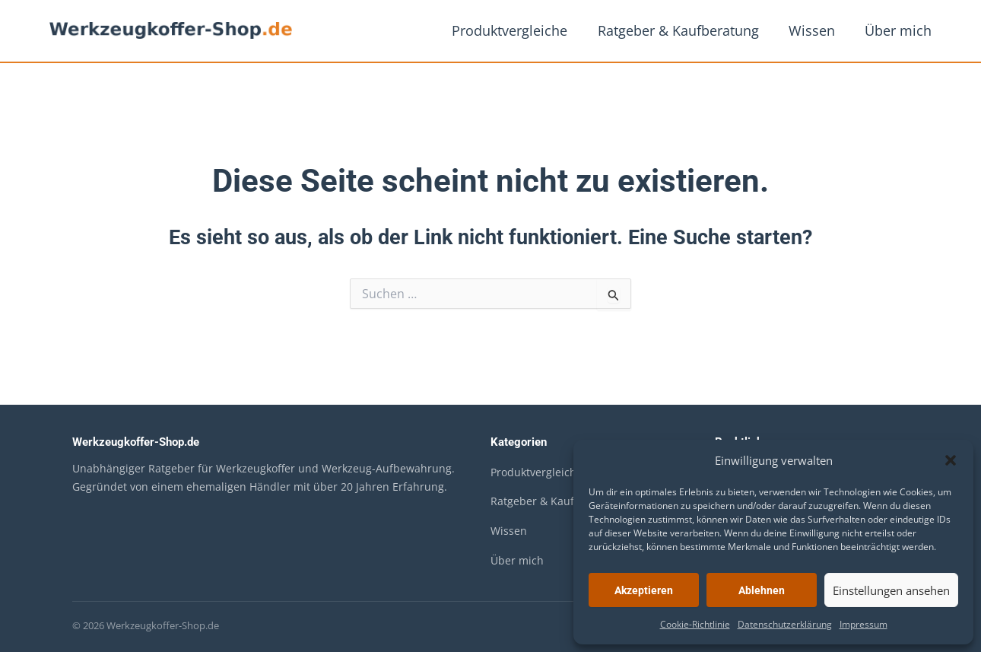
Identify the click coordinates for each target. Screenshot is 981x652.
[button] (950, 460)
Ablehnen (761, 590)
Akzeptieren (643, 590)
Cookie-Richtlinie (695, 624)
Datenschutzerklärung (785, 624)
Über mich (899, 30)
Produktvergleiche (518, 30)
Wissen (815, 30)
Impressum (863, 624)
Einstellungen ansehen (891, 590)
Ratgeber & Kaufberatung (684, 30)
